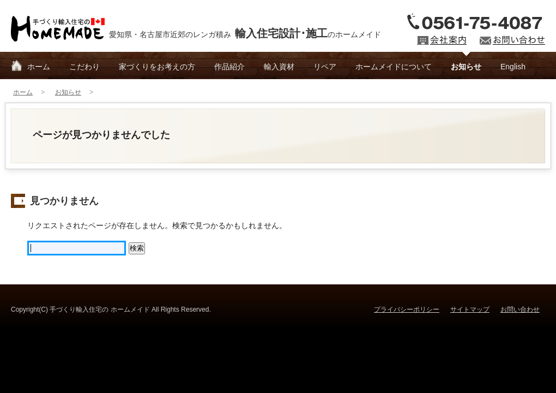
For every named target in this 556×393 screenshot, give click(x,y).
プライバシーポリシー (406, 309)
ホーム (38, 66)
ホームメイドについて (393, 66)
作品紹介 (229, 66)
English (512, 66)
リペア (324, 66)
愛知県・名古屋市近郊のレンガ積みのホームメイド (245, 33)
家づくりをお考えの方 (157, 66)
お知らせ (466, 66)
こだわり (84, 66)
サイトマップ (469, 309)
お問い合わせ (520, 309)
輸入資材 (279, 66)
